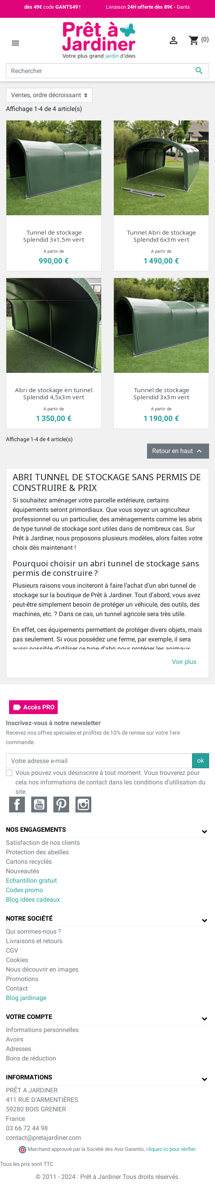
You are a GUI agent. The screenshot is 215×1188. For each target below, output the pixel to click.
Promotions (22, 979)
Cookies (17, 960)
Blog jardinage (26, 998)
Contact (17, 988)
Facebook (17, 804)
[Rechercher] (107, 70)
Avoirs (14, 1039)
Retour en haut (178, 451)
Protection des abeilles (37, 852)
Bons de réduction (31, 1058)
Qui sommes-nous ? (33, 931)
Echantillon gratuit (31, 880)
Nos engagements (36, 829)
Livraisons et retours (34, 941)
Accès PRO (33, 707)
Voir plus (184, 661)
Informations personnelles (42, 1030)
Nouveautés (22, 871)
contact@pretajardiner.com (43, 1137)
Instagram (83, 804)
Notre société (29, 918)
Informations (29, 1077)
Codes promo (24, 890)
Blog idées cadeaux (33, 899)
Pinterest (61, 804)
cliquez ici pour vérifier (170, 1149)
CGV (12, 950)
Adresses (18, 1049)
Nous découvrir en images (42, 969)
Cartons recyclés (29, 861)
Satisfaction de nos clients (43, 842)
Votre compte (29, 1017)
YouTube (39, 804)
